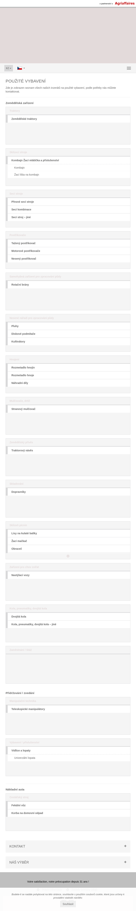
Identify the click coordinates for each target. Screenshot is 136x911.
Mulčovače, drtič (20, 400)
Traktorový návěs (22, 450)
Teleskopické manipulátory (28, 709)
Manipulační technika (23, 700)
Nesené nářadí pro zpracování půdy (32, 317)
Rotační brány (20, 284)
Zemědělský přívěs (21, 442)
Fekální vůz (18, 805)
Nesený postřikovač (23, 258)
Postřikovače (18, 235)
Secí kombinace (21, 209)
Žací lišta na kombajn (26, 174)
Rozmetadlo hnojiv (23, 367)
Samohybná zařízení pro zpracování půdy (35, 276)
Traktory (15, 110)
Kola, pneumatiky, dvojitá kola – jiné (33, 624)
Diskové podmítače (23, 333)
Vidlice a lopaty (21, 750)
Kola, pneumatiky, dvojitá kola (28, 608)
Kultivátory (18, 341)
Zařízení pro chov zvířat (24, 567)
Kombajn (19, 167)
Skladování (16, 483)
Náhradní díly (19, 382)
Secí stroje (16, 193)
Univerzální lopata (24, 757)
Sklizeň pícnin (18, 525)
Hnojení (14, 359)
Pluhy (15, 326)
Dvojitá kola (18, 616)
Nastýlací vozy (20, 575)
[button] (68, 556)
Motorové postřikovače (25, 250)
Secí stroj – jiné (21, 217)
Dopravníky (18, 491)
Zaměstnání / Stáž (21, 649)
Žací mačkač (19, 541)
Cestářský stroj (19, 797)
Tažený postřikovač (23, 243)
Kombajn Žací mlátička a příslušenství (35, 160)
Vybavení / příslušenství (24, 742)
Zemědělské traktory (24, 118)
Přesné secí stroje (22, 201)
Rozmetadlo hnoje (22, 375)
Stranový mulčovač (23, 408)
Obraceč (16, 548)
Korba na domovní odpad (27, 813)
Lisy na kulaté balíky (24, 533)
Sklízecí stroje (18, 152)
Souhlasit (68, 904)
